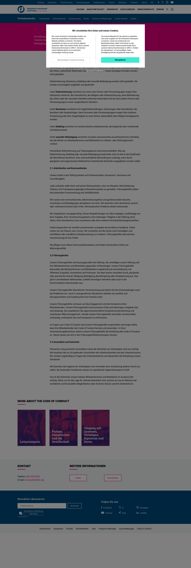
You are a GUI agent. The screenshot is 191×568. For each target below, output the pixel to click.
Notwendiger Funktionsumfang (70, 60)
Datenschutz (91, 71)
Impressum (100, 71)
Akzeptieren (120, 60)
